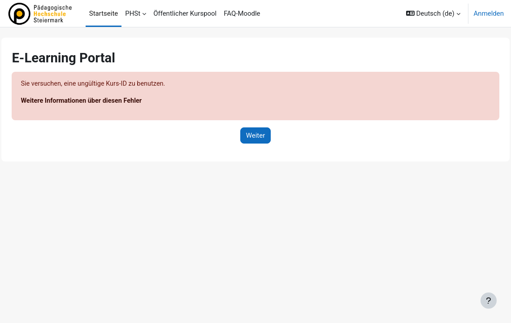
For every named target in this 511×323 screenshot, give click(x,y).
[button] (433, 13)
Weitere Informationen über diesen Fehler (103, 101)
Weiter (255, 136)
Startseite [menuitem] (103, 13)
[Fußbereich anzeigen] (489, 300)
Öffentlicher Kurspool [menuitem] (185, 13)
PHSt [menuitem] (132, 13)
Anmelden (489, 13)
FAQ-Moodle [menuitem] (242, 13)
